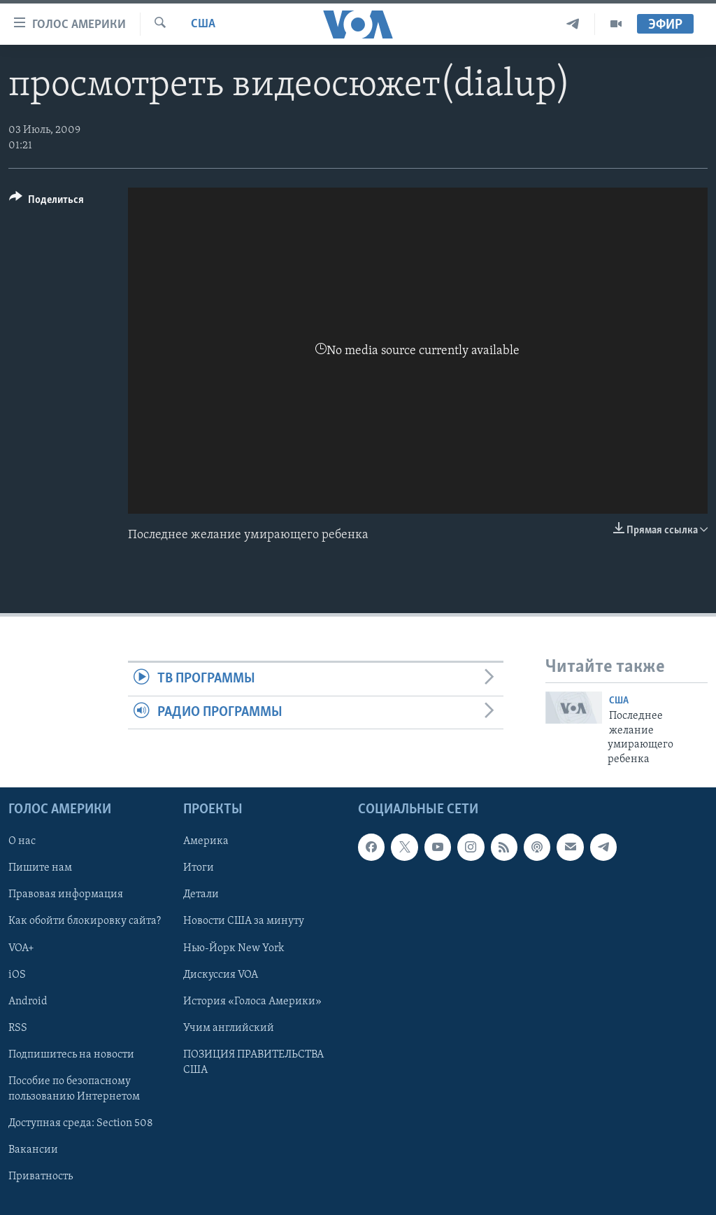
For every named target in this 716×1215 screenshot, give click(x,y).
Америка (206, 841)
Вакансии (33, 1150)
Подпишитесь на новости (71, 1054)
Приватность (40, 1176)
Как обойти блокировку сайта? (84, 921)
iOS (17, 974)
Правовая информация (65, 894)
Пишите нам (40, 867)
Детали (201, 894)
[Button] (46, 202)
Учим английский (228, 1028)
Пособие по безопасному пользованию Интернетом (74, 1089)
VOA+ (21, 947)
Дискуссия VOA (220, 974)
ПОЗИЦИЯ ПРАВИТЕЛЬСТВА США (253, 1062)
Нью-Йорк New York (233, 947)
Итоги (198, 867)
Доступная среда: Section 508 (80, 1123)
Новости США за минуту (243, 921)
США (203, 24)
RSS (17, 1028)
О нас (22, 841)
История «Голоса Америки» (252, 1001)
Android (28, 1001)
